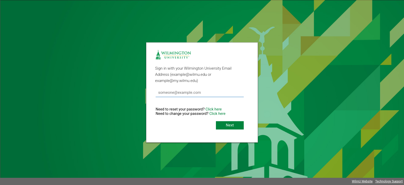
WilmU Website (362, 181)
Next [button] (230, 125)
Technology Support (389, 181)
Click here (214, 109)
